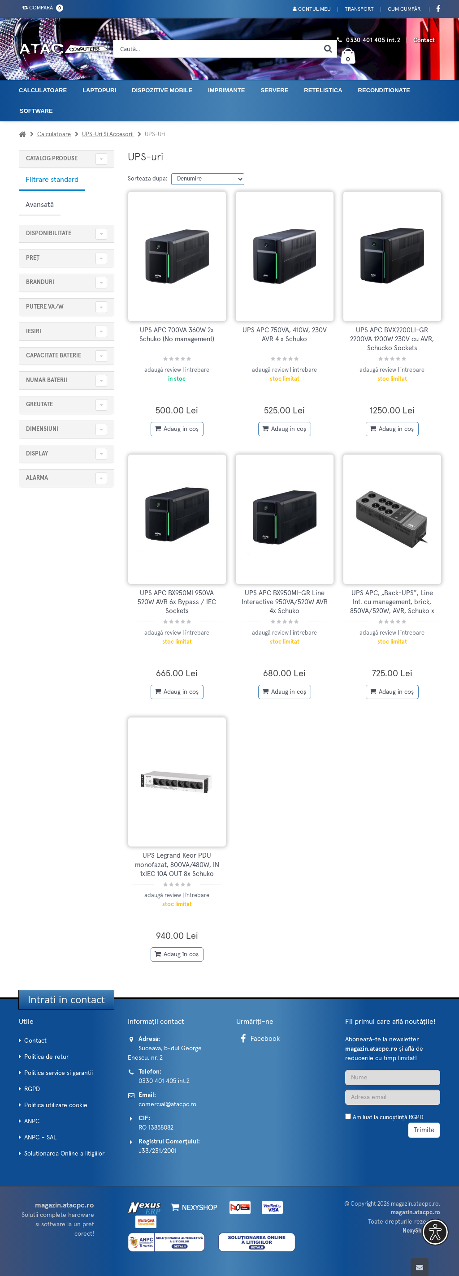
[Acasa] (22, 134)
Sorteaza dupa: (147, 179)
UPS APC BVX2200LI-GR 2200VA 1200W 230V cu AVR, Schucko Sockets (392, 339)
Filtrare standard (52, 179)
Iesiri (33, 332)
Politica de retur (46, 1057)
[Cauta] (328, 48)
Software (36, 110)
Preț (32, 258)
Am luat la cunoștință (388, 1118)
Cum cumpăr (404, 9)
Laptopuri (99, 90)
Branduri (40, 282)
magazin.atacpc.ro (415, 1204)
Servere (274, 90)
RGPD (32, 1089)
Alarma (37, 478)
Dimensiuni (42, 429)
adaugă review (163, 370)
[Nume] (393, 1077)
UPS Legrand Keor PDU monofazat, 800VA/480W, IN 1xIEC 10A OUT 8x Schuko (177, 864)
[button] (435, 1232)
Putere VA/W (45, 307)
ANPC (32, 1121)
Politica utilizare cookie (55, 1105)
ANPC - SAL (40, 1137)
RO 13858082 (156, 1128)
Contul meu (312, 9)
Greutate (39, 405)
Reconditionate (384, 90)
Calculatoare (43, 90)
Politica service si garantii (58, 1073)
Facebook (259, 1038)
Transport (359, 9)
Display (37, 454)
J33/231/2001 (158, 1151)
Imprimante (226, 90)
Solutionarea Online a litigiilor (64, 1154)
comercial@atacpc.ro (167, 1104)
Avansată (40, 204)
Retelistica (323, 90)
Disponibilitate (48, 233)
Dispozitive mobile (162, 90)
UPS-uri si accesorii (108, 134)
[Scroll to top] (420, 1267)
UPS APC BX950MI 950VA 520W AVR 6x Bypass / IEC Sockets (177, 602)
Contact (424, 40)
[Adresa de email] (393, 1097)
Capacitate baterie (53, 356)
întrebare (197, 370)
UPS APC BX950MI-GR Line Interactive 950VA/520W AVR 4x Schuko (285, 602)
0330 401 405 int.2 (373, 40)
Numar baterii (46, 380)
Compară (41, 8)
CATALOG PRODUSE (52, 159)
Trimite (424, 1130)
